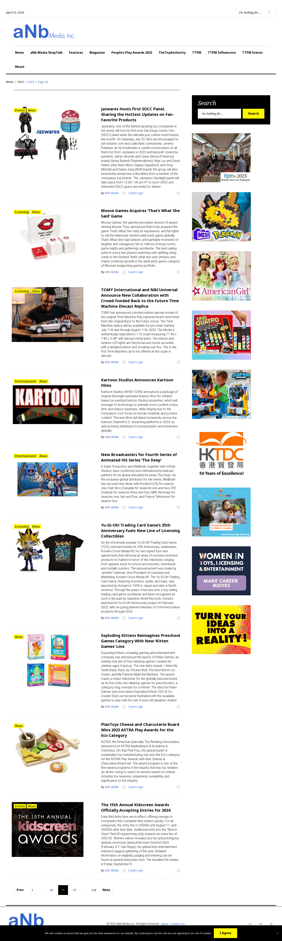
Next (108, 890)
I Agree (225, 933)
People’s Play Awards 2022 (131, 52)
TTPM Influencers (222, 52)
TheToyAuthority (172, 52)
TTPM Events (252, 52)
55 (51, 890)
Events (20, 110)
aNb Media (112, 193)
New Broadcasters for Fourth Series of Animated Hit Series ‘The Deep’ (139, 457)
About (19, 66)
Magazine (97, 52)
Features (76, 52)
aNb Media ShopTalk (46, 52)
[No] (277, 933)
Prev (18, 890)
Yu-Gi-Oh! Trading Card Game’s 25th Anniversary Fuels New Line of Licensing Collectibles (140, 530)
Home (10, 82)
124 (93, 890)
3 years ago (135, 193)
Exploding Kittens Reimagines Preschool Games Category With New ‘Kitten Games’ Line (140, 641)
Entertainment (25, 381)
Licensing (22, 212)
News (19, 52)
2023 (20, 82)
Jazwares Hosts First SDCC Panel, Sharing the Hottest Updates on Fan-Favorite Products (137, 114)
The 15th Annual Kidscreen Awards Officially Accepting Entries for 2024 (135, 807)
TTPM (196, 52)
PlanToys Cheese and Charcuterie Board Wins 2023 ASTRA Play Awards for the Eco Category (140, 730)
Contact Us (178, 924)
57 (74, 890)
